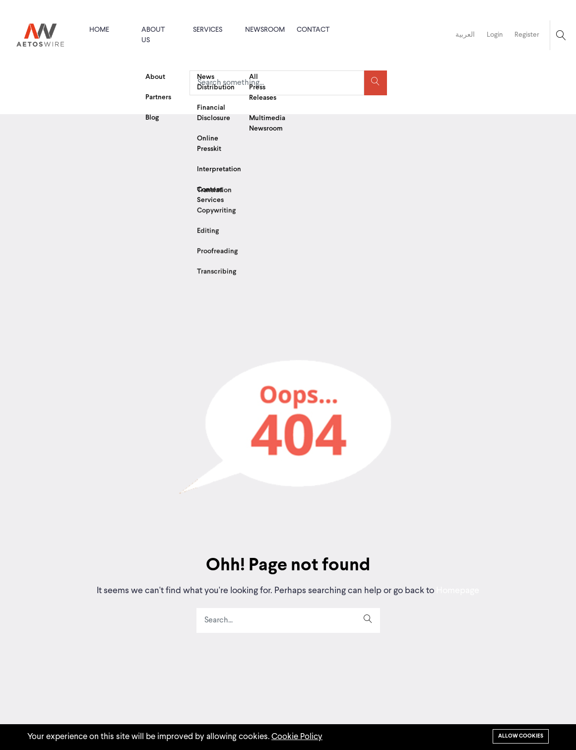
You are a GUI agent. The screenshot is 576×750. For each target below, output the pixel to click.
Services (207, 29)
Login (495, 34)
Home (99, 29)
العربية (465, 34)
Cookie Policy (296, 737)
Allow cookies (520, 736)
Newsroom (265, 29)
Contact (313, 29)
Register (526, 34)
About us (153, 35)
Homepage (456, 590)
